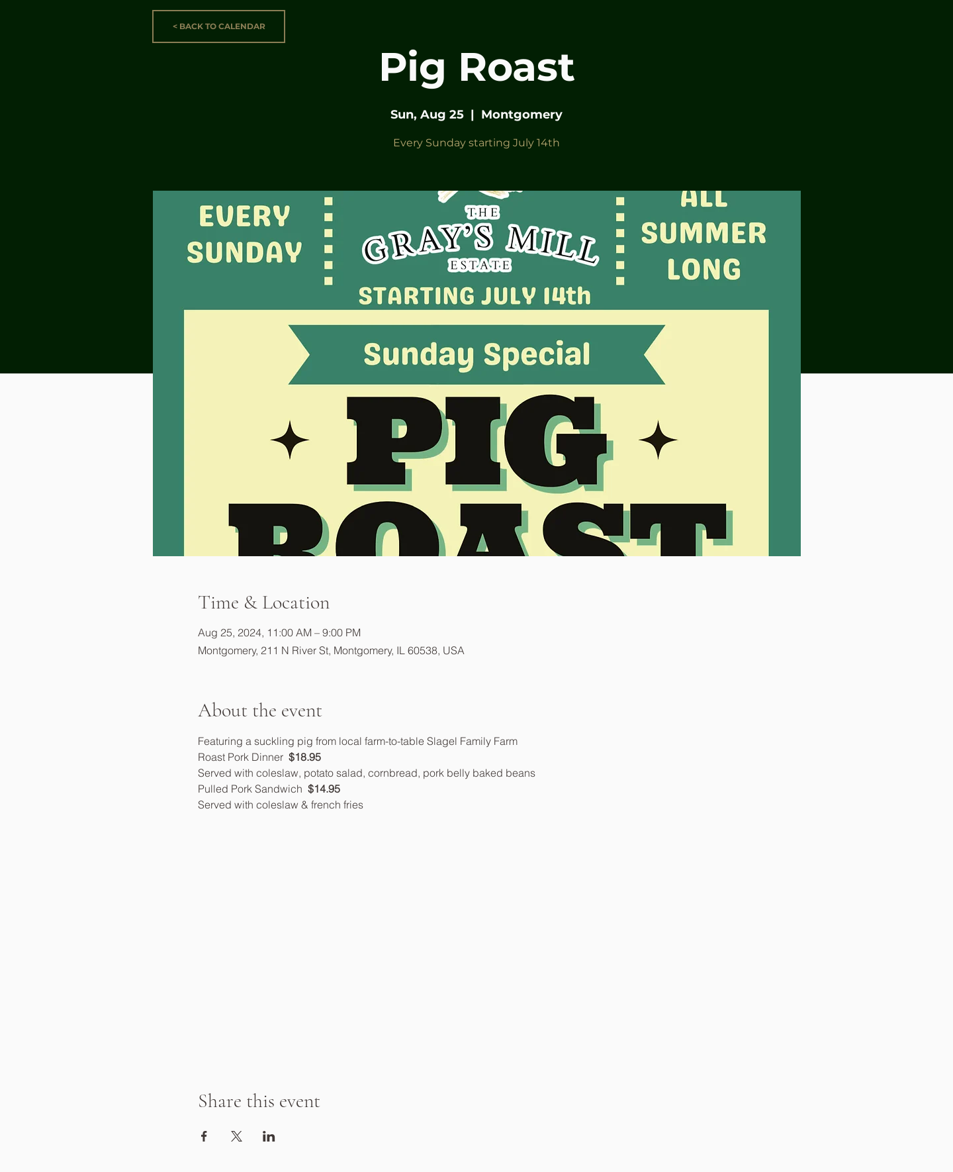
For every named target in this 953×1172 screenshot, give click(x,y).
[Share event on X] (236, 1136)
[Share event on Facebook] (204, 1136)
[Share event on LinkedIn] (269, 1136)
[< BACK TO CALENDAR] (218, 26)
